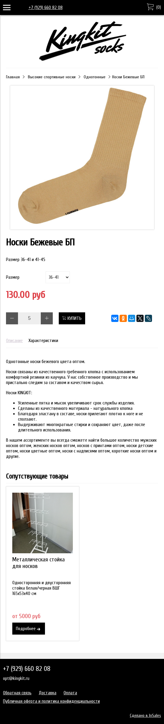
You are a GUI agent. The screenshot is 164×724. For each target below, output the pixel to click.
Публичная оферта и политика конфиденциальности (51, 701)
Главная (13, 77)
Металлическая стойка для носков (38, 562)
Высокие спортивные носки (52, 77)
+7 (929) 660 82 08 (45, 7)
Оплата (70, 692)
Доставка (47, 692)
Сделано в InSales (145, 715)
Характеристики (43, 340)
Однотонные (95, 77)
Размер (12, 277)
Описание (14, 340)
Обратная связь (17, 692)
